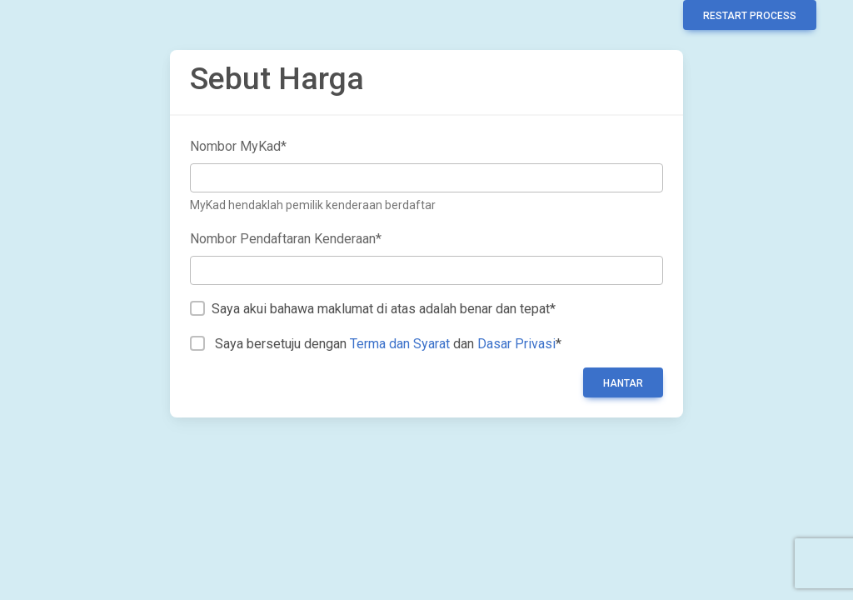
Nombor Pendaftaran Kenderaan (286, 239)
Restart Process (749, 16)
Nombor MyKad (238, 146)
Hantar (623, 383)
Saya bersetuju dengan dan (388, 344)
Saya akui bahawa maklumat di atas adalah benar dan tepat (384, 309)
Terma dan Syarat (400, 344)
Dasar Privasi (516, 344)
